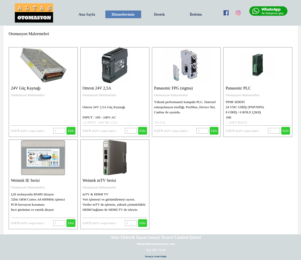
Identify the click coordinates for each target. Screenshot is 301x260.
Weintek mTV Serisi (99, 180)
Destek (159, 14)
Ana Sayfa (87, 14)
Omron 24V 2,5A (97, 88)
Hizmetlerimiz (123, 14)
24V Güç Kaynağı (26, 88)
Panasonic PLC (238, 88)
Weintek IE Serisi (25, 180)
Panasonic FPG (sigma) (173, 88)
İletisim (196, 14)
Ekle (71, 131)
